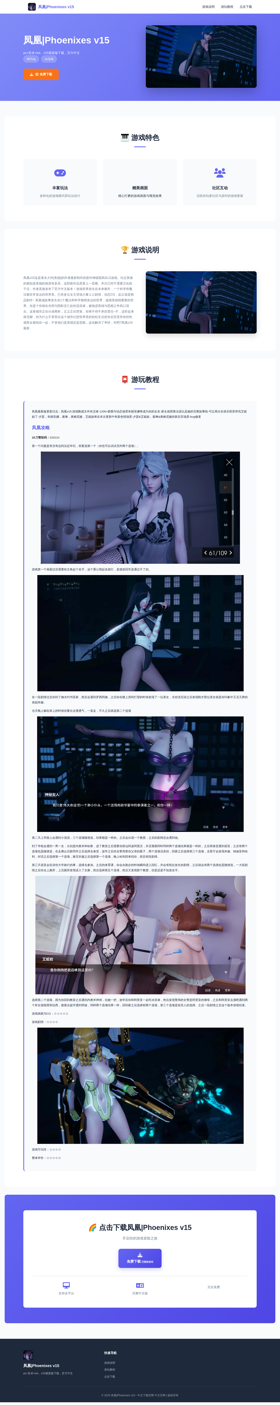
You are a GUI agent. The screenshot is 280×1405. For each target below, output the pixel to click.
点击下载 (246, 6)
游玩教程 (227, 6)
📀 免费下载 (41, 74)
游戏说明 (208, 6)
